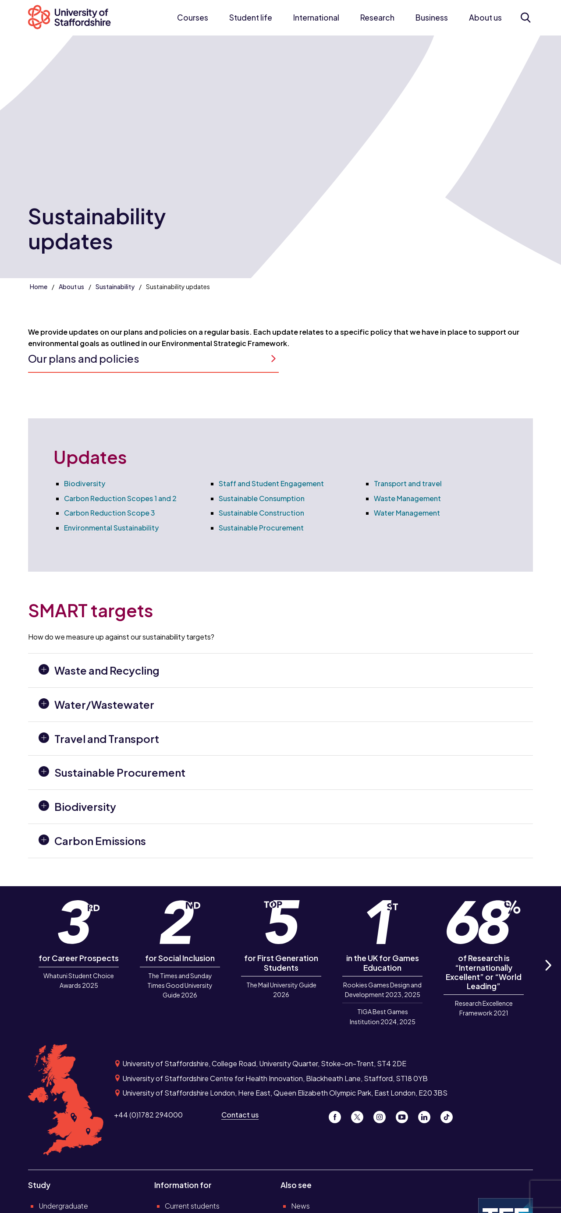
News (300, 1205)
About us (485, 17)
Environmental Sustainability (111, 527)
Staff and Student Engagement (271, 483)
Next (547, 975)
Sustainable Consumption (262, 498)
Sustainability (115, 286)
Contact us (240, 1114)
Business (431, 17)
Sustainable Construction (261, 512)
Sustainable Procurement (261, 527)
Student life (250, 17)
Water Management (407, 512)
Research (377, 17)
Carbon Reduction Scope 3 (109, 512)
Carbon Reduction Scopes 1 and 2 (120, 498)
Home (38, 286)
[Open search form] (525, 17)
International (316, 17)
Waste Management (407, 498)
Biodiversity (84, 483)
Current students (192, 1205)
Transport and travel (408, 483)
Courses (192, 17)
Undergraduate (63, 1205)
